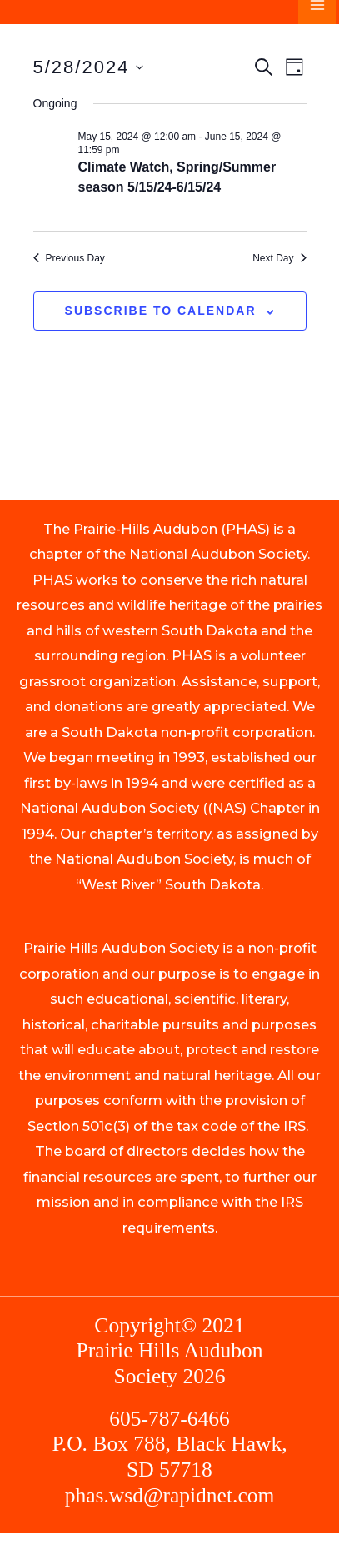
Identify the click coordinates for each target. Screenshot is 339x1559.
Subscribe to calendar (161, 310)
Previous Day (69, 258)
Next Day (279, 258)
